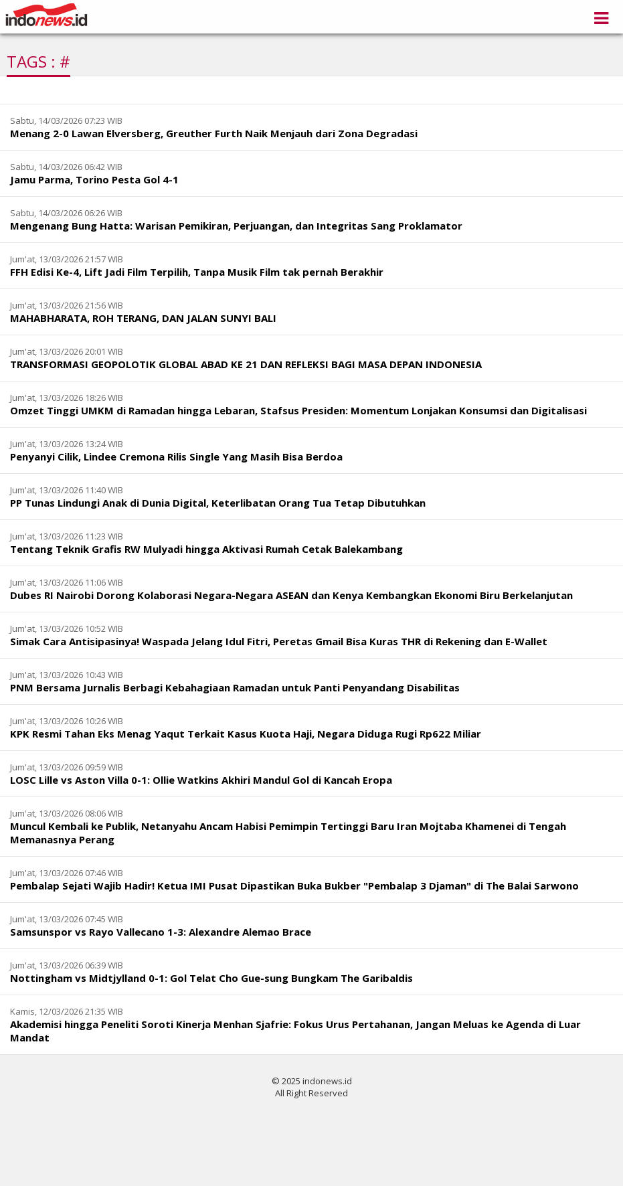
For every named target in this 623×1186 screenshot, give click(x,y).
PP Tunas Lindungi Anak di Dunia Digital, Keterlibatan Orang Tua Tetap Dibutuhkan (218, 502)
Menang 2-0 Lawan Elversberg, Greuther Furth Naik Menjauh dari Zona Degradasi (214, 133)
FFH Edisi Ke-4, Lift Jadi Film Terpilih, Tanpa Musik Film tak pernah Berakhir (196, 271)
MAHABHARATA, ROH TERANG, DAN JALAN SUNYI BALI (143, 318)
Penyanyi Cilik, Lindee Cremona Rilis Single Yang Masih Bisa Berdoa (176, 456)
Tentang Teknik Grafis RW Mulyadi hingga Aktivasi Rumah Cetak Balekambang (206, 549)
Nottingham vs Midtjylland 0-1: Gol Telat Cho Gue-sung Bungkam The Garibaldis (211, 978)
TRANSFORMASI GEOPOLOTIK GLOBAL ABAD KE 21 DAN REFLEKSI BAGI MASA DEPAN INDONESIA (246, 364)
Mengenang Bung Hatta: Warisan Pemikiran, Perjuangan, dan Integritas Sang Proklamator (236, 225)
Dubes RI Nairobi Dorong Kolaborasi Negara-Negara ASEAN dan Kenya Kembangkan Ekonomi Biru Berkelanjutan (291, 595)
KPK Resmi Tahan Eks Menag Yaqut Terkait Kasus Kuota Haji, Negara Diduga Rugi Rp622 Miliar (245, 733)
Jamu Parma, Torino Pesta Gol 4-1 (94, 179)
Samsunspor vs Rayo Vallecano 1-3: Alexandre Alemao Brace (160, 931)
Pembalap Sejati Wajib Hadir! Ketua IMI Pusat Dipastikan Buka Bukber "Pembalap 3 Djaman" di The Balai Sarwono (294, 885)
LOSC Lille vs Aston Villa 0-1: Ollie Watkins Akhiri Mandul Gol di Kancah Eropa (201, 779)
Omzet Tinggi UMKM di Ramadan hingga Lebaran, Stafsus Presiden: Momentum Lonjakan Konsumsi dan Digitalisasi (298, 410)
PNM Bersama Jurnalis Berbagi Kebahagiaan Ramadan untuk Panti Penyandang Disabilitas (235, 687)
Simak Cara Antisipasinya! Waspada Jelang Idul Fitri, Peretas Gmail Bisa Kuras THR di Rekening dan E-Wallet (278, 641)
